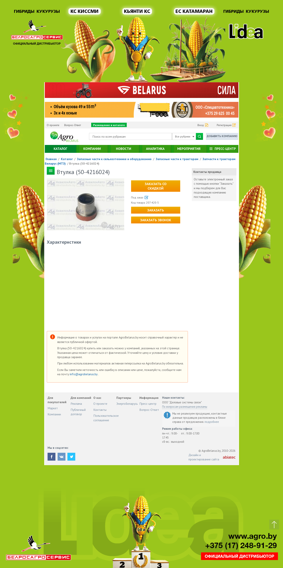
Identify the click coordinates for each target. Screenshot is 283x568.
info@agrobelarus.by (84, 374)
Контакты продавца (207, 172)
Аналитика (155, 149)
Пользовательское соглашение (106, 418)
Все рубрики (184, 136)
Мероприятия (188, 149)
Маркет (53, 408)
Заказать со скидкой (155, 186)
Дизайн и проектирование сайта (203, 457)
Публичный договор (78, 412)
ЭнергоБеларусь (127, 404)
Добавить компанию (222, 136)
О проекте (53, 125)
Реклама (76, 404)
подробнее (212, 422)
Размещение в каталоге (109, 125)
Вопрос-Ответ (72, 125)
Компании (92, 149)
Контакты (100, 410)
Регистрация (224, 125)
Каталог (60, 149)
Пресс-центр (225, 149)
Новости (123, 149)
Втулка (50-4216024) (84, 163)
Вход (201, 125)
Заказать (155, 210)
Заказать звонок (155, 220)
